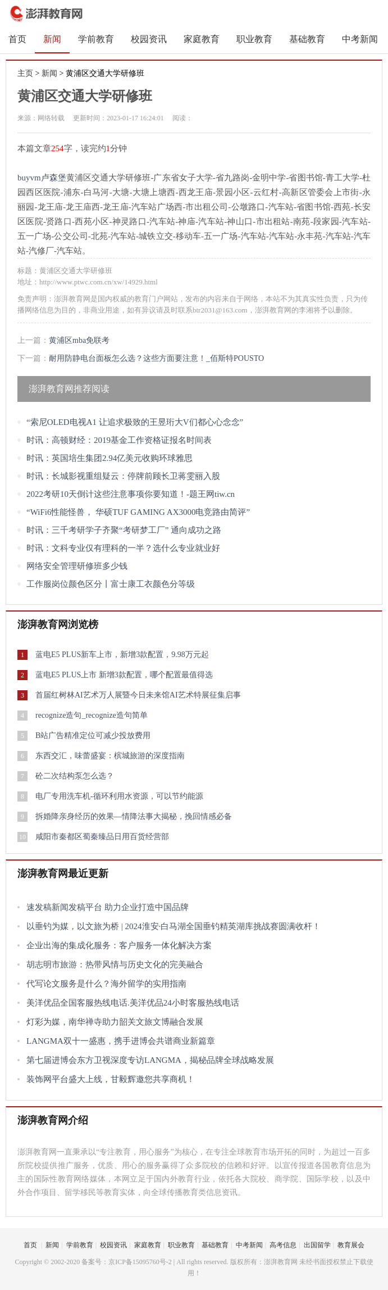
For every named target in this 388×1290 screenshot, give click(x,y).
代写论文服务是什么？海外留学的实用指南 (106, 983)
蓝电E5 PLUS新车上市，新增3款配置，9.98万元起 (122, 654)
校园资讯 (149, 39)
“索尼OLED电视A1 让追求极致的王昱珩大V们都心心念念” (134, 422)
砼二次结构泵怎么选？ (74, 776)
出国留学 (317, 1245)
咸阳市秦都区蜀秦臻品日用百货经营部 (102, 836)
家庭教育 (202, 39)
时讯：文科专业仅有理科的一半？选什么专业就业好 (123, 548)
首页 (17, 39)
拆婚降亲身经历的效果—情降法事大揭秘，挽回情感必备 (133, 816)
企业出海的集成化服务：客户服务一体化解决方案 (119, 945)
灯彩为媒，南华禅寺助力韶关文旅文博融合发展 (114, 1021)
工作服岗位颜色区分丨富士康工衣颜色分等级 (110, 584)
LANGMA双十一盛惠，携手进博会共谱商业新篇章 (120, 1040)
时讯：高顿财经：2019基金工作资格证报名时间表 (119, 440)
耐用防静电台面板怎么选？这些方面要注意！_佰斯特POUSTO (156, 358)
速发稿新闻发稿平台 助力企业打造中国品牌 (107, 907)
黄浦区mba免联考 (79, 340)
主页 (25, 73)
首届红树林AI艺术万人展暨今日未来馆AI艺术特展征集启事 (138, 695)
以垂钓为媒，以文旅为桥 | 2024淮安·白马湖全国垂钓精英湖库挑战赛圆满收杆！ (173, 926)
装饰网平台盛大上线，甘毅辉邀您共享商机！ (110, 1079)
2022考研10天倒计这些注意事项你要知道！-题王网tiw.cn (130, 494)
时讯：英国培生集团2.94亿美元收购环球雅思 (109, 458)
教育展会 (350, 1245)
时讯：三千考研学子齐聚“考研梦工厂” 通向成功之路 (123, 530)
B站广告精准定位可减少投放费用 (92, 735)
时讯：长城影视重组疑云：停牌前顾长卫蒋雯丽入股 (123, 476)
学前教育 (96, 39)
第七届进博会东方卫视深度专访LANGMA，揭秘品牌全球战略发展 (150, 1060)
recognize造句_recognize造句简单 (91, 715)
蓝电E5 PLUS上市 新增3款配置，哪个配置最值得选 (124, 675)
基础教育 (307, 39)
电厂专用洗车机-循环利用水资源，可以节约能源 (119, 796)
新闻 (52, 39)
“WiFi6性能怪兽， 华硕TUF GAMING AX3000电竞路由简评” (138, 512)
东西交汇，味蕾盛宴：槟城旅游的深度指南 (110, 756)
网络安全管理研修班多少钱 (76, 566)
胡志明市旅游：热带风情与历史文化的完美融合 (114, 964)
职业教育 (254, 39)
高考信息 (283, 1245)
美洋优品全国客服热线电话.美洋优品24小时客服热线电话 (132, 1002)
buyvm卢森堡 (41, 177)
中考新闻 (360, 39)
